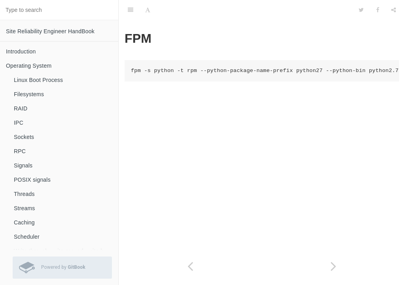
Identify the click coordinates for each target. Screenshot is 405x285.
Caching (24, 222)
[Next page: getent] (333, 266)
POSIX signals (32, 180)
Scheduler (27, 237)
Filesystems (29, 94)
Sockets (24, 137)
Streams (24, 208)
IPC (18, 123)
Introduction (21, 51)
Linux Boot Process (38, 80)
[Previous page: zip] (190, 266)
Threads (24, 194)
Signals (23, 165)
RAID (20, 108)
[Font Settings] (147, 10)
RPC (20, 151)
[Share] (393, 10)
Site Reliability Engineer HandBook (50, 31)
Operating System (28, 66)
